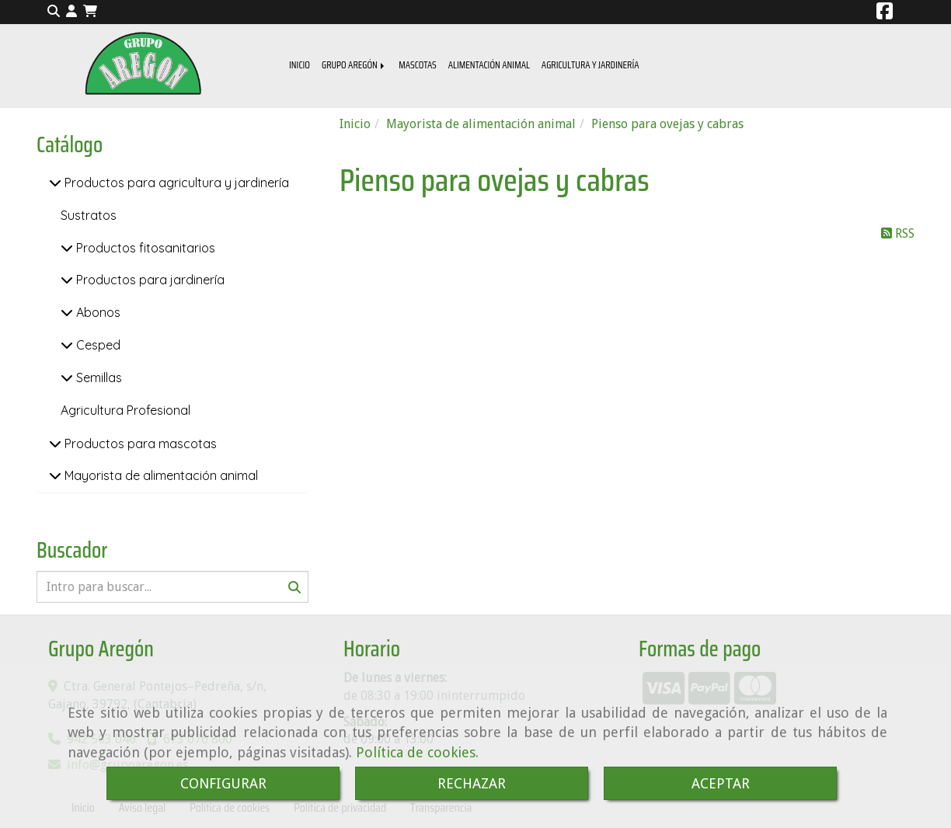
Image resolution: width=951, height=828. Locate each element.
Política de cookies (416, 752)
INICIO (299, 65)
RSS (897, 233)
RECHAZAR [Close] (471, 783)
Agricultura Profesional (125, 410)
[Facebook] (884, 13)
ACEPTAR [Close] (720, 783)
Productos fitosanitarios (144, 248)
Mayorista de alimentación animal (159, 475)
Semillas (97, 377)
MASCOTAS (418, 65)
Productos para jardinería (149, 279)
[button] (71, 12)
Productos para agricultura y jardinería (175, 182)
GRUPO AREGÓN (354, 65)
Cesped (96, 345)
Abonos (96, 312)
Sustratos (89, 215)
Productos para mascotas (139, 443)
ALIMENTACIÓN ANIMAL (489, 65)
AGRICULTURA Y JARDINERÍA (590, 65)
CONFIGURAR (223, 783)
